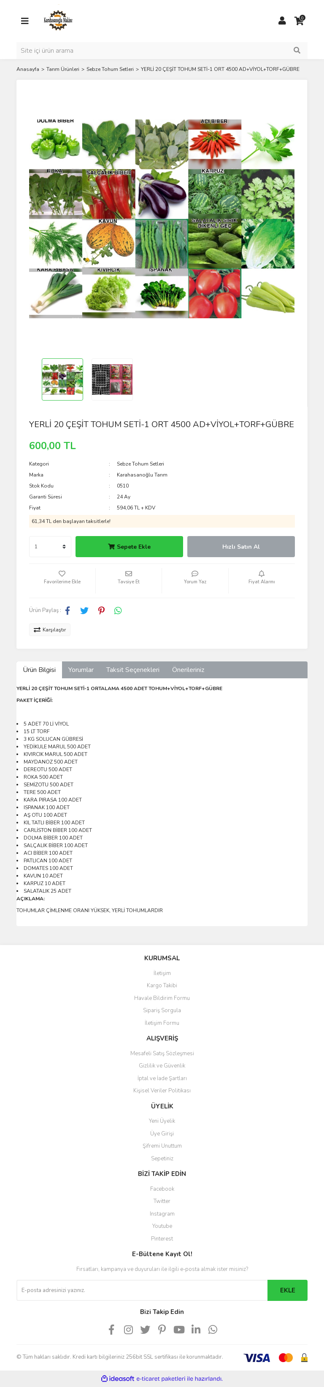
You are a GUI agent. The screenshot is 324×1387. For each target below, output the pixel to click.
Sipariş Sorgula (162, 1010)
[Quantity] (50, 546)
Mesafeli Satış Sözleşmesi (162, 1053)
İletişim (162, 973)
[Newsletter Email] (141, 1290)
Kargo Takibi (162, 985)
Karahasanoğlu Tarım (142, 474)
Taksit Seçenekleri (132, 670)
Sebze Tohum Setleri (140, 464)
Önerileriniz (188, 670)
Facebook (162, 1189)
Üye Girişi (162, 1134)
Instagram (162, 1214)
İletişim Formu (162, 1023)
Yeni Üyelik (162, 1121)
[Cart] (299, 21)
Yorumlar (81, 670)
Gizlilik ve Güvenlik (162, 1066)
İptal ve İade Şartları (162, 1078)
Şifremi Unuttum (162, 1146)
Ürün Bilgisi (39, 670)
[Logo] (59, 20)
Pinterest (162, 1239)
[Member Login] (282, 21)
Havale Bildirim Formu (162, 998)
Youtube (162, 1226)
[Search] (162, 50)
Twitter (162, 1201)
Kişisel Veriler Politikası (162, 1090)
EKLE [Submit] (287, 1290)
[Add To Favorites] (62, 580)
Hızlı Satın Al (241, 547)
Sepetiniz (162, 1158)
